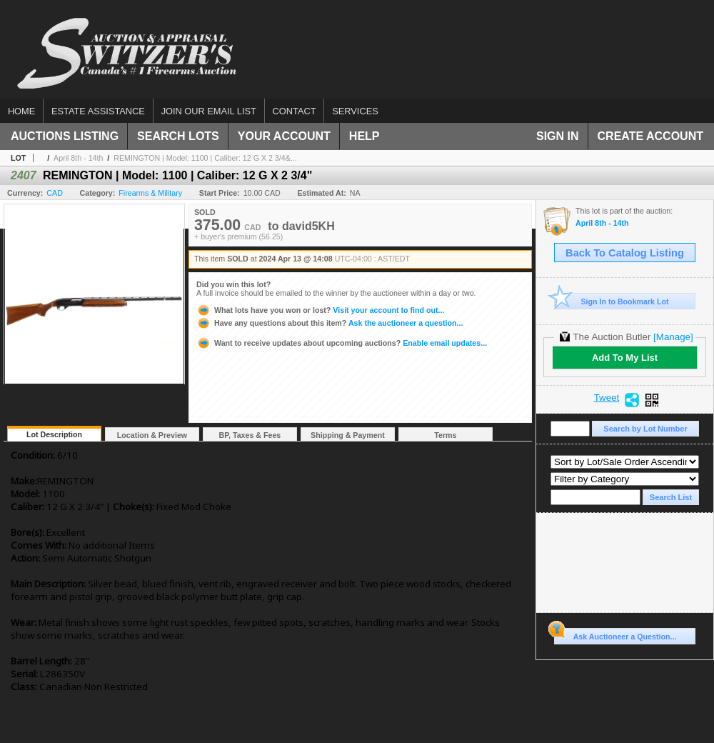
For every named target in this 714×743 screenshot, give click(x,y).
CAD (54, 193)
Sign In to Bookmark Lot (611, 301)
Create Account (650, 136)
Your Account (284, 136)
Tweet (607, 398)
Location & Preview (152, 435)
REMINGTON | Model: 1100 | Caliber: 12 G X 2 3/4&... (205, 158)
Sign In (557, 136)
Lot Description (54, 434)
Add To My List (625, 357)
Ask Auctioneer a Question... (615, 634)
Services (355, 111)
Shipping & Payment (348, 435)
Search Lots (178, 136)
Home (21, 111)
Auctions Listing (65, 136)
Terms (445, 435)
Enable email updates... (341, 343)
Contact (294, 111)
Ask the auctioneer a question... (329, 323)
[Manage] (672, 336)
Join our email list (208, 111)
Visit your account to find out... (320, 310)
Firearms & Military (150, 193)
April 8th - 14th (78, 158)
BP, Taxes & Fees (250, 435)
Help (364, 136)
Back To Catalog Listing (624, 253)
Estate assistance (98, 111)
